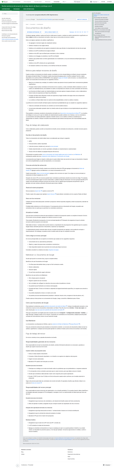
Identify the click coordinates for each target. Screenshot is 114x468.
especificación (74, 324)
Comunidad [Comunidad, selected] (56, 1)
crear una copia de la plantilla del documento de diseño (49, 310)
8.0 (85, 32)
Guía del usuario (38, 1)
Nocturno (72, 32)
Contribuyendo (40, 24)
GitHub (103, 1)
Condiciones (24, 465)
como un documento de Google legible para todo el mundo (57, 154)
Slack (69, 456)
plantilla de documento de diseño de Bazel (55, 306)
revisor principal (54, 146)
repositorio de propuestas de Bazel (70, 113)
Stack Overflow (71, 459)
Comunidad (32, 24)
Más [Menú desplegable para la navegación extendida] (64, 1)
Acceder (109, 1)
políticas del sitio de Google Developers (63, 439)
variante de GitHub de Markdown (60, 324)
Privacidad (30, 465)
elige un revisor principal (42, 173)
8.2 (80, 32)
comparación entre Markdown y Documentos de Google (55, 156)
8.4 (75, 32)
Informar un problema (34, 32)
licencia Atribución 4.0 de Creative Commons (65, 438)
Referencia (47, 1)
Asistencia (70, 452)
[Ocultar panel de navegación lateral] (17, 465)
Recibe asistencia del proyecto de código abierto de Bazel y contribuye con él (27, 6)
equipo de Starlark (63, 78)
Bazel (27, 24)
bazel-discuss (51, 194)
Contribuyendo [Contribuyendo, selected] (6, 9)
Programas (16, 9)
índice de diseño (36, 383)
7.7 (87, 32)
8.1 (82, 32)
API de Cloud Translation (46, 19)
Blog (22, 452)
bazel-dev (37, 191)
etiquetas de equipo (53, 250)
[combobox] (81, 1)
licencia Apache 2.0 (32, 439)
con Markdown (77, 154)
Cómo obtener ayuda (28, 9)
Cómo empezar (27, 1)
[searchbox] (10, 13)
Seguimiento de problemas (74, 454)
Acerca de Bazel (16, 1)
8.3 (78, 32)
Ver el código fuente (51, 32)
